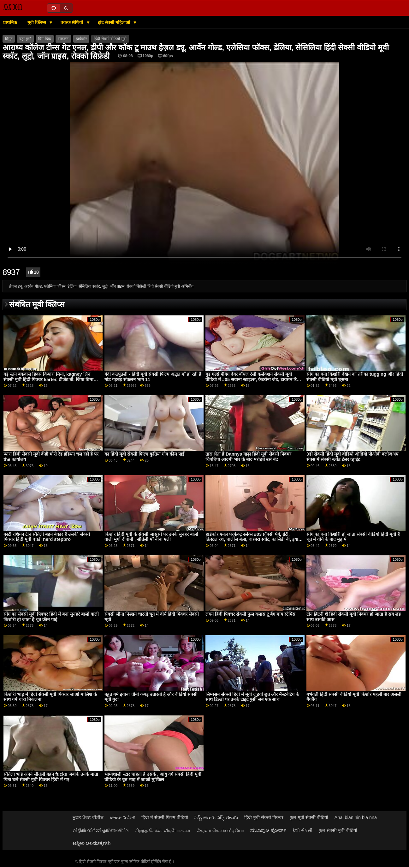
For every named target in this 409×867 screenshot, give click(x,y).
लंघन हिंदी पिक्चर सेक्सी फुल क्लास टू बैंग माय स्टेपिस (250, 614)
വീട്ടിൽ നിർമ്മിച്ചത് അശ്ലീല (101, 830)
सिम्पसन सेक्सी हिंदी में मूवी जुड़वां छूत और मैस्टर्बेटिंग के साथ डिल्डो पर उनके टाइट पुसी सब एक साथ (252, 697)
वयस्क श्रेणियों (73, 22)
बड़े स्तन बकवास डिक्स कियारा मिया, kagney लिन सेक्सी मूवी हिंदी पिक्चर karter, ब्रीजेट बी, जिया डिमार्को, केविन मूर (51, 379)
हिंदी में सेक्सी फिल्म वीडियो (164, 817)
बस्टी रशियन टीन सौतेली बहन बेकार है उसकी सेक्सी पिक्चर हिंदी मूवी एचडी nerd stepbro (46, 537)
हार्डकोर (81, 39)
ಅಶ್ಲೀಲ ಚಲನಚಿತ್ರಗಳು (91, 843)
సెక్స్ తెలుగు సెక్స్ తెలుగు (216, 817)
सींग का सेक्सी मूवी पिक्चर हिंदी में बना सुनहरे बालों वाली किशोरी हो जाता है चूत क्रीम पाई (51, 617)
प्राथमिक (10, 22)
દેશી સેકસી (302, 830)
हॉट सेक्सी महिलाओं (114, 22)
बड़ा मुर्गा (25, 39)
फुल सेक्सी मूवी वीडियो (338, 830)
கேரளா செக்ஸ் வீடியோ (220, 830)
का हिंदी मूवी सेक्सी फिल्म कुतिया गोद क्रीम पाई (144, 454)
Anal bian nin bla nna (356, 817)
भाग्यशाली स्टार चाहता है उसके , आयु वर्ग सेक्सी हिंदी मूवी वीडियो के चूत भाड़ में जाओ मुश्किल (152, 777)
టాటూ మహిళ (122, 817)
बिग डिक (44, 39)
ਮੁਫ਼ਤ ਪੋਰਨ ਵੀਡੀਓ (88, 817)
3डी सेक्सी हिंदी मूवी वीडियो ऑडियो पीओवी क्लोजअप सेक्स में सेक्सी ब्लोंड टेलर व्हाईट (352, 456)
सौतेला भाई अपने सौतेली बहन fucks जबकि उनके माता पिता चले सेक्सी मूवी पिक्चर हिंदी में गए (50, 777)
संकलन (63, 39)
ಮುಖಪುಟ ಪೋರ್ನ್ (268, 830)
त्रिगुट (8, 39)
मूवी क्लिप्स (37, 22)
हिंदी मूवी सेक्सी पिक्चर (263, 817)
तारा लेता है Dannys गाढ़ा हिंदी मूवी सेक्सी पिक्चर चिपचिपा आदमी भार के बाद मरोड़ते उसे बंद (248, 456)
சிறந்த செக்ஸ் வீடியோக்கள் (162, 830)
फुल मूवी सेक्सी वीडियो (309, 817)
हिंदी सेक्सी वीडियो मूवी (110, 39)
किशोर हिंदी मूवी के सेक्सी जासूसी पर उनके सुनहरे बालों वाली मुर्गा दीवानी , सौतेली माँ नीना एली (151, 537)
